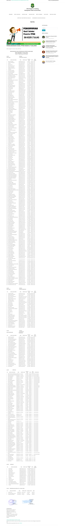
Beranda (10, 14)
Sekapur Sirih (31, 14)
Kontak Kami (24, 14)
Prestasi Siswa (53, 14)
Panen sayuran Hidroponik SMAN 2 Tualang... (17, 0)
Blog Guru (46, 14)
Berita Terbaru (39, 14)
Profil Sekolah (17, 14)
